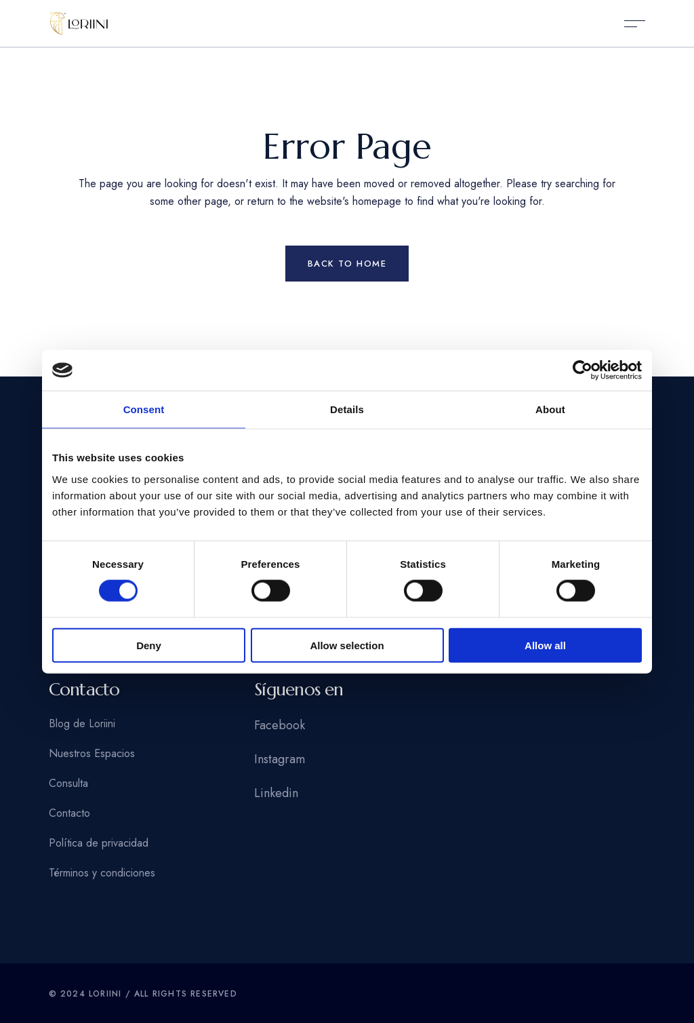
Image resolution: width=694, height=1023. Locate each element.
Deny (148, 645)
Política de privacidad (98, 843)
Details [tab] (347, 409)
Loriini (105, 994)
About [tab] (550, 409)
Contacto (69, 813)
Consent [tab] (144, 409)
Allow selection (347, 645)
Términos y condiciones (102, 873)
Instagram (279, 759)
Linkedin (276, 793)
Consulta (68, 783)
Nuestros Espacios (92, 753)
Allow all (545, 645)
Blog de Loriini (82, 723)
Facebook (279, 725)
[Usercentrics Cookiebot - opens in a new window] (582, 370)
